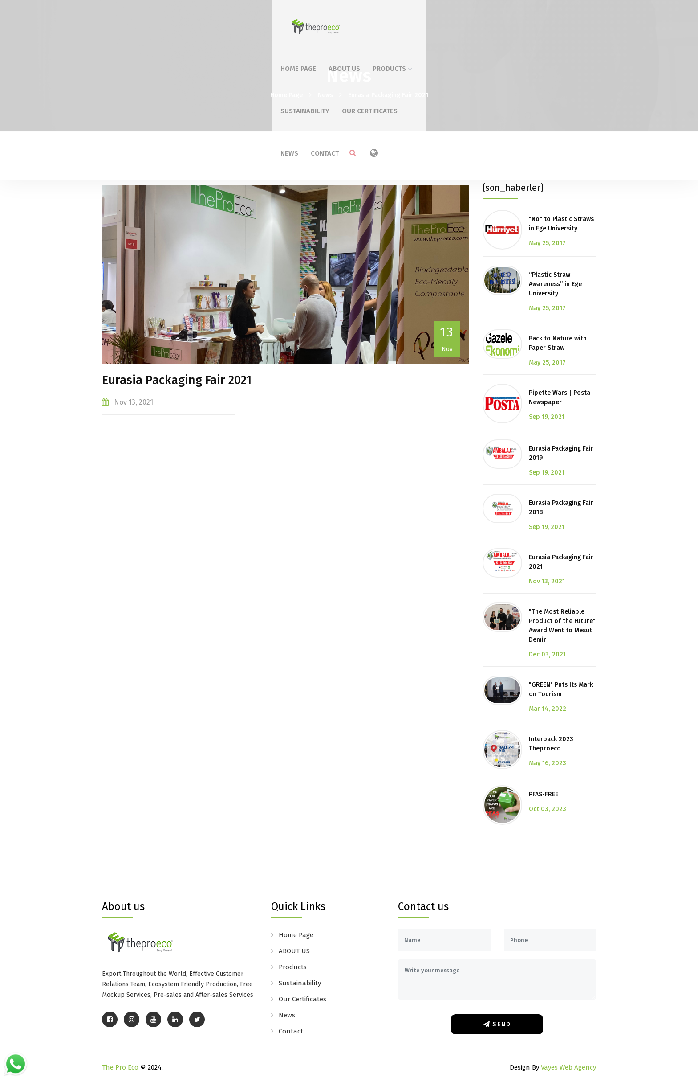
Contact (536, 21)
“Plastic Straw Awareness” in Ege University (555, 284)
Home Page (236, 21)
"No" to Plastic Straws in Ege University (561, 223)
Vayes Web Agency (568, 1067)
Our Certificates (451, 21)
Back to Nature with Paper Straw (558, 343)
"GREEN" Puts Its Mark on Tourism (561, 689)
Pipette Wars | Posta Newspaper (559, 397)
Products (330, 21)
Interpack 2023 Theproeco (551, 743)
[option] (285, 274)
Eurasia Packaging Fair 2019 (561, 453)
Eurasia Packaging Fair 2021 (388, 95)
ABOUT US (282, 21)
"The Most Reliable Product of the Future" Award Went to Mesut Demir (562, 625)
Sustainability (386, 21)
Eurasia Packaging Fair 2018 (561, 507)
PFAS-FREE (543, 794)
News (500, 21)
